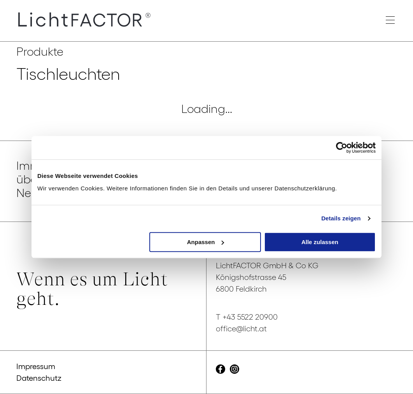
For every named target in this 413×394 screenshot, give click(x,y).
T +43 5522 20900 (247, 317)
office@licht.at (241, 328)
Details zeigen (340, 218)
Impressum (35, 366)
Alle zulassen (319, 242)
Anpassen (205, 242)
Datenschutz (38, 378)
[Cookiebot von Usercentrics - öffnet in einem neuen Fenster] (342, 147)
